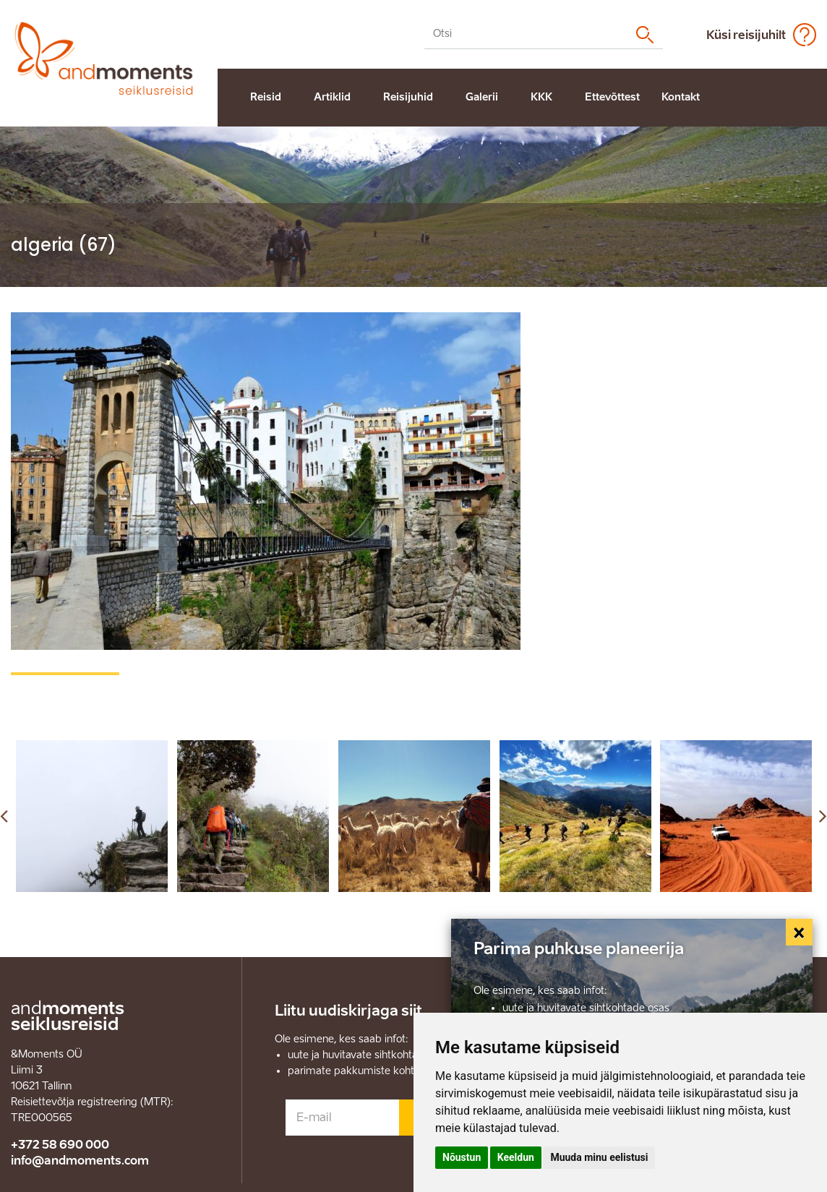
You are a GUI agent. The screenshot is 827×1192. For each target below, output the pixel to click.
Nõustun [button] (461, 1157)
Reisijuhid (408, 97)
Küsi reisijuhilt (746, 35)
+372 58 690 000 (60, 1145)
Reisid (265, 97)
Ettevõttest (612, 97)
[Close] (799, 932)
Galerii (482, 97)
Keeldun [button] (515, 1157)
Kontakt (680, 97)
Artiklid (332, 97)
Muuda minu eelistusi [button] (599, 1157)
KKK (541, 97)
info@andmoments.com (80, 1160)
